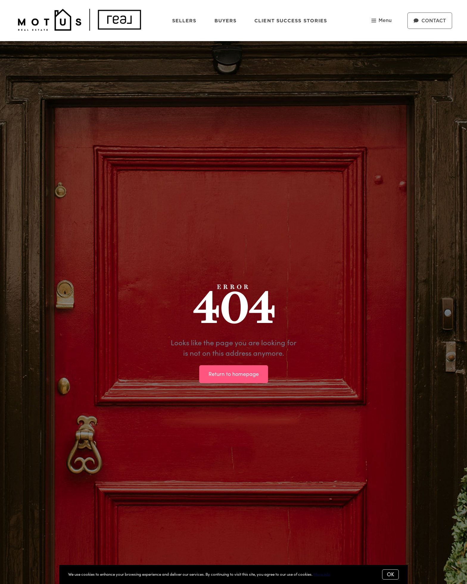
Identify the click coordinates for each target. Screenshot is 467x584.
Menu (381, 21)
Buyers (225, 20)
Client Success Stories (290, 20)
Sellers (184, 20)
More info (321, 574)
